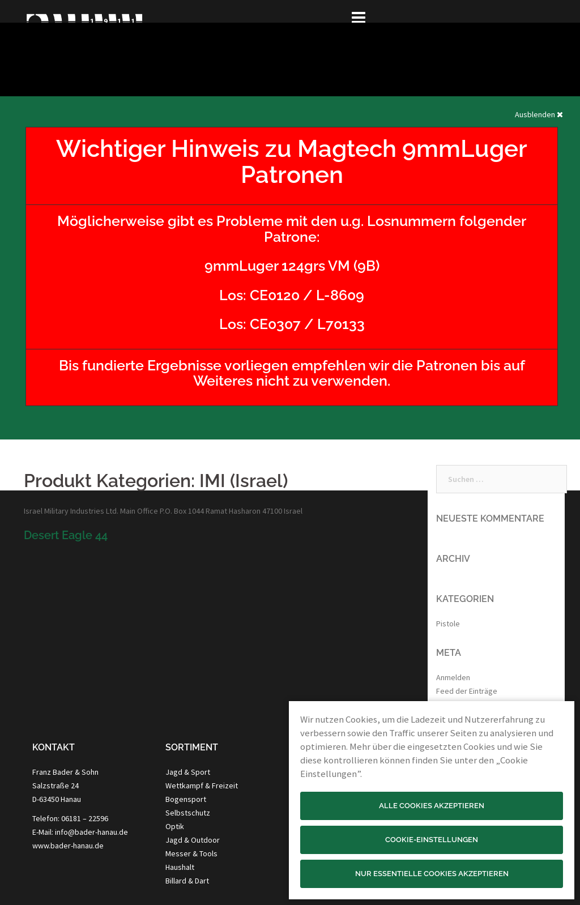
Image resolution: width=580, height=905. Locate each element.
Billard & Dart (187, 881)
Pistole (448, 623)
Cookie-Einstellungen (431, 839)
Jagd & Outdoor (192, 840)
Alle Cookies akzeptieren (431, 805)
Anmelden (453, 677)
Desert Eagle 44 (66, 535)
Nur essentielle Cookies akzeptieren (432, 873)
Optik (174, 826)
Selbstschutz (187, 813)
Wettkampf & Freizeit (201, 785)
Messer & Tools (191, 853)
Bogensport (185, 799)
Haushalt (179, 867)
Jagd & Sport (187, 772)
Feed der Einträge (466, 691)
